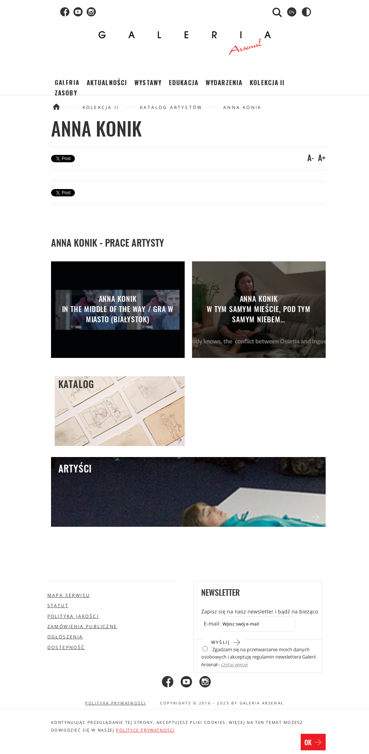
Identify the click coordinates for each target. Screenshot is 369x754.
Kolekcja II (267, 82)
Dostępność (66, 647)
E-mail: (212, 623)
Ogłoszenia (65, 637)
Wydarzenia (224, 82)
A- (310, 158)
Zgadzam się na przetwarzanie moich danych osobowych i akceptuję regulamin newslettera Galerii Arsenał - (258, 657)
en (291, 12)
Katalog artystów (171, 107)
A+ (322, 158)
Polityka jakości (73, 616)
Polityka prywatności (115, 703)
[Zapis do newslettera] (259, 624)
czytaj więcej (234, 664)
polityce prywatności (145, 730)
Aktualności (107, 82)
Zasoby (66, 92)
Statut (58, 605)
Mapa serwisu (68, 595)
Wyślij (226, 641)
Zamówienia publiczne (82, 626)
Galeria (67, 82)
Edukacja (183, 82)
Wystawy (148, 82)
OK (313, 743)
